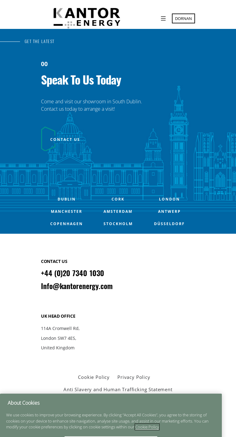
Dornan (183, 18)
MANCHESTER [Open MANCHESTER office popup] (66, 211)
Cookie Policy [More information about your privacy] (147, 432)
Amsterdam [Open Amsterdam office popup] (118, 211)
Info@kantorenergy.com (77, 286)
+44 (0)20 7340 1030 (72, 273)
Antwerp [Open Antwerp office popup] (169, 211)
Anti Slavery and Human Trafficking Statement (117, 389)
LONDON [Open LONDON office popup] (169, 199)
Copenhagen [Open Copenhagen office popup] (66, 223)
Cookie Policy (94, 377)
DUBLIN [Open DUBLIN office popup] (67, 199)
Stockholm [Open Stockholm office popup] (118, 223)
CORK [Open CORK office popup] (118, 199)
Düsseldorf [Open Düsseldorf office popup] (169, 223)
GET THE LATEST (40, 41)
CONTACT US (65, 139)
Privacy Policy (133, 377)
